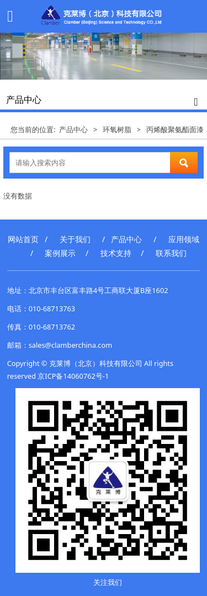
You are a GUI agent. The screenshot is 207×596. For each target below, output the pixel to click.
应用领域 (183, 239)
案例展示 (60, 253)
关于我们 (75, 239)
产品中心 (73, 129)
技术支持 (115, 253)
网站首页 (23, 239)
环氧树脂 (117, 129)
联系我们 (171, 253)
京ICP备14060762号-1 (73, 376)
